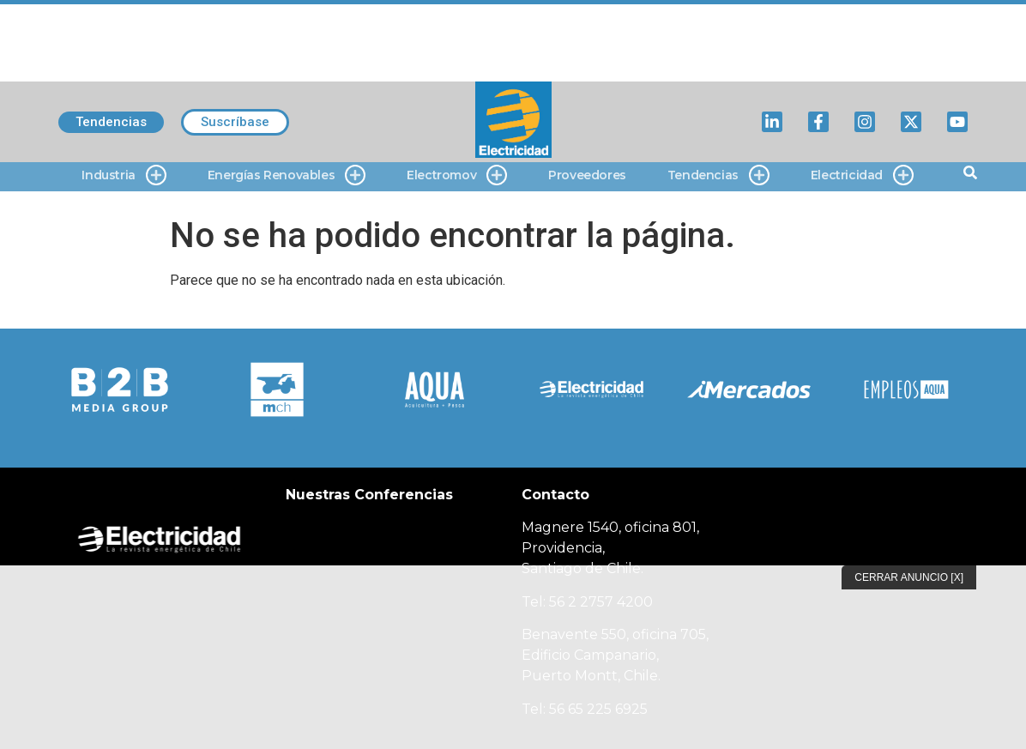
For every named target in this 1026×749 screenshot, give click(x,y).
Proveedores (587, 175)
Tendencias (718, 175)
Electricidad (862, 175)
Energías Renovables (286, 175)
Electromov (457, 175)
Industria (123, 175)
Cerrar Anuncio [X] (908, 577)
